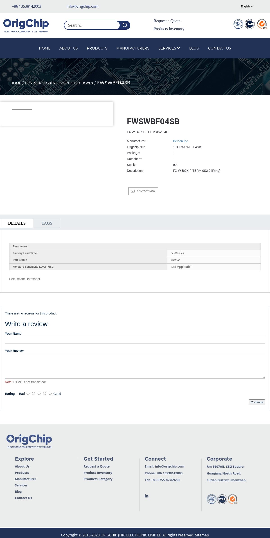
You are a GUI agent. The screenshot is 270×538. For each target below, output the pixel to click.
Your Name (13, 333)
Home (44, 48)
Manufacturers (132, 48)
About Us (68, 48)
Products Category (87, 479)
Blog (194, 48)
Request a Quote (167, 21)
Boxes (87, 83)
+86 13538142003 (26, 6)
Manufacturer (14, 479)
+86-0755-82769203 (154, 480)
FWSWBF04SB (113, 83)
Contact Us (219, 48)
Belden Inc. (181, 141)
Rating (10, 394)
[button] (14, 115)
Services (169, 48)
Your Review (14, 351)
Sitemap (202, 535)
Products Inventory (169, 29)
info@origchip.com (83, 6)
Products (97, 48)
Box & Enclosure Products (51, 83)
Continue (257, 402)
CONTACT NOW (146, 191)
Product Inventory (87, 472)
